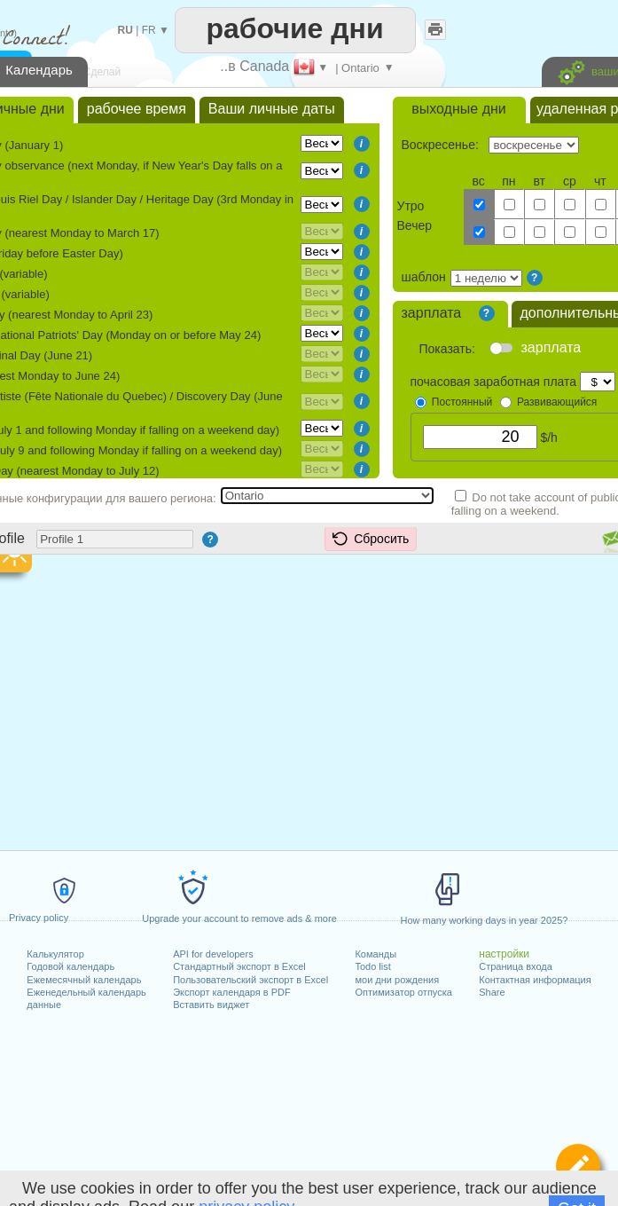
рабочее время (136, 108)
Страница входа (515, 966)
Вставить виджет (211, 1004)
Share (492, 992)
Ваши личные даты (271, 108)
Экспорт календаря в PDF (232, 992)
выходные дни (458, 108)
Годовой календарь (70, 966)
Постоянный (462, 402)
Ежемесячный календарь (84, 979)
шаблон (424, 277)
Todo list (372, 966)
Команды (375, 954)
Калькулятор (55, 954)
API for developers (213, 954)
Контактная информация (535, 979)
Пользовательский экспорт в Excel (250, 979)
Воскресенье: (442, 145)
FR (149, 30)
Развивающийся (557, 402)
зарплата (432, 312)
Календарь (39, 69)
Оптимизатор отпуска (403, 992)
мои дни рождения (397, 979)
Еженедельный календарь (86, 992)
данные (44, 1004)
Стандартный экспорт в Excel (239, 966)
